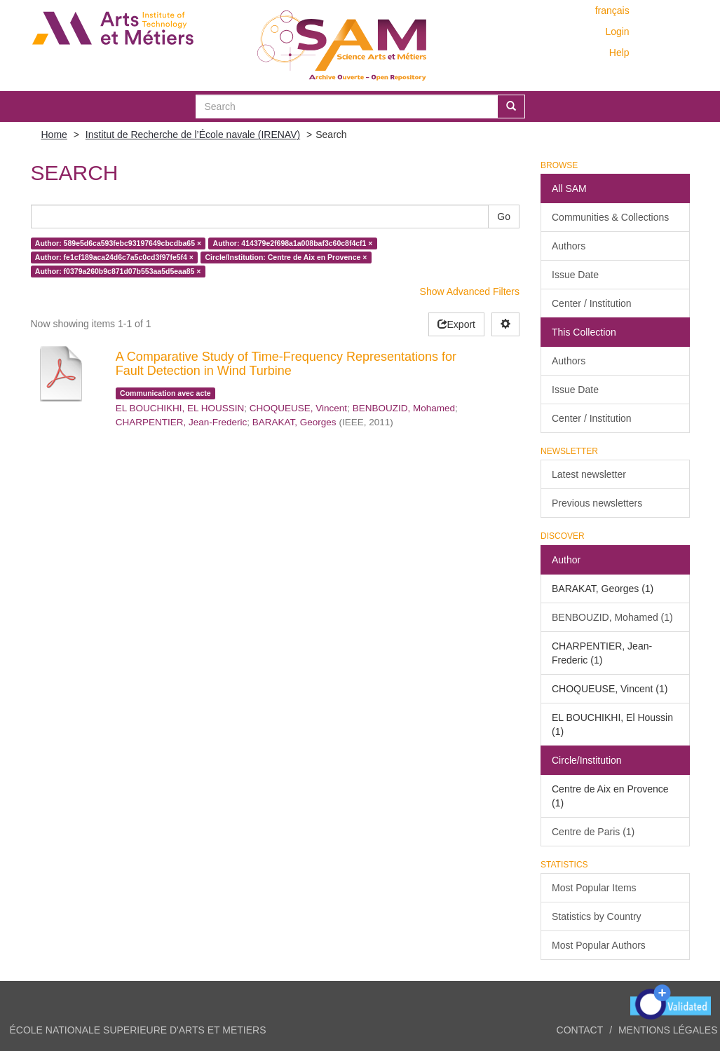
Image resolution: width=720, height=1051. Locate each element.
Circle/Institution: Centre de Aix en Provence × (286, 257)
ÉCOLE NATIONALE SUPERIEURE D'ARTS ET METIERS (138, 1030)
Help (619, 52)
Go (503, 216)
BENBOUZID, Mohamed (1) (612, 617)
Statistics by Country (596, 916)
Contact (580, 1030)
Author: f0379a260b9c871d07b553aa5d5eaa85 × (118, 271)
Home (54, 134)
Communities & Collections (610, 217)
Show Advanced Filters (469, 291)
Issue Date (575, 274)
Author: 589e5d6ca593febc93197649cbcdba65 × (118, 243)
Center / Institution (592, 303)
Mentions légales (668, 1030)
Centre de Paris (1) (593, 831)
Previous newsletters (597, 503)
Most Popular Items (594, 887)
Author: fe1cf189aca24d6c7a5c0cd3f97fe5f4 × (114, 257)
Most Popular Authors (599, 945)
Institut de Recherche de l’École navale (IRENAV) (193, 134)
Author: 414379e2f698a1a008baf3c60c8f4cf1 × (293, 243)
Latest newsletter (589, 474)
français (612, 10)
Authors (568, 246)
